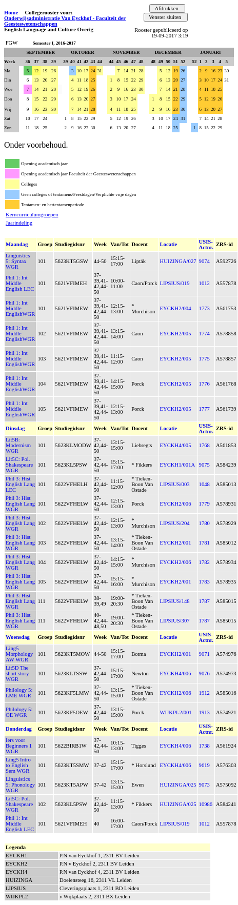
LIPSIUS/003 (175, 484)
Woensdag (18, 637)
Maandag (17, 244)
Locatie (168, 244)
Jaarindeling (19, 223)
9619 (204, 765)
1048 (204, 484)
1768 (204, 445)
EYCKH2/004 (175, 308)
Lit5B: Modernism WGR (18, 445)
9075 (204, 465)
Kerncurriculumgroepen (32, 214)
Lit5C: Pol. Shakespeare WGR (19, 464)
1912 (204, 693)
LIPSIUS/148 (175, 601)
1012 (204, 283)
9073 (204, 785)
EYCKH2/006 (175, 504)
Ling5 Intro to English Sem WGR (18, 765)
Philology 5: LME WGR (19, 692)
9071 (204, 654)
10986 (206, 804)
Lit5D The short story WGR (17, 673)
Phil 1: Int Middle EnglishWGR (20, 308)
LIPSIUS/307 (175, 621)
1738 (204, 746)
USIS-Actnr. (206, 244)
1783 (204, 582)
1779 (204, 504)
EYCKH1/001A (177, 465)
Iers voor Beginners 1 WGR (19, 745)
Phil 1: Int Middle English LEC (20, 283)
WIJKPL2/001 (176, 712)
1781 (204, 543)
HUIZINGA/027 (178, 261)
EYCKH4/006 (175, 673)
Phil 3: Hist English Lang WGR (20, 503)
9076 (204, 673)
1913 (204, 712)
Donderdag (19, 729)
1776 (204, 384)
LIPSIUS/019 (175, 283)
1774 (204, 333)
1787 (204, 601)
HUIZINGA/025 (178, 785)
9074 (204, 261)
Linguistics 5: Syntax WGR (18, 261)
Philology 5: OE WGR (19, 712)
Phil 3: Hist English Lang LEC (20, 484)
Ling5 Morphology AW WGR (19, 654)
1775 (204, 358)
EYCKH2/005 (175, 333)
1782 (204, 562)
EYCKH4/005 (175, 445)
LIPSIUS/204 (175, 523)
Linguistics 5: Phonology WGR (20, 784)
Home (11, 12)
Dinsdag (15, 428)
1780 (204, 523)
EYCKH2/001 (175, 543)
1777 (204, 409)
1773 (204, 308)
